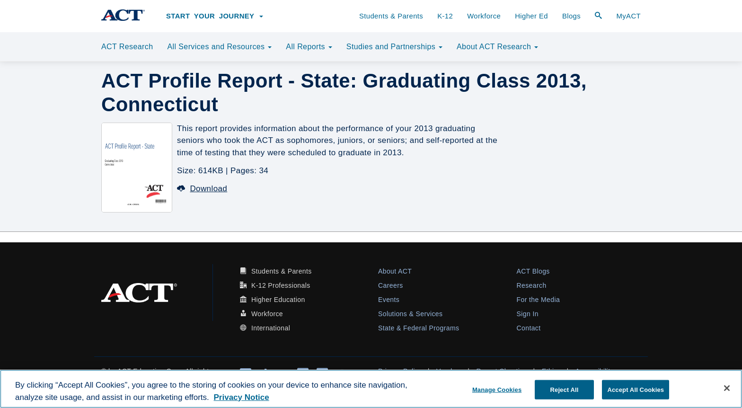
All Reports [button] (309, 47)
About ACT (395, 271)
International (270, 328)
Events (388, 299)
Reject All (564, 389)
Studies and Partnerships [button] (394, 47)
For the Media (538, 299)
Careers (390, 285)
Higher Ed (531, 16)
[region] (371, 389)
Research (532, 285)
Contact (529, 328)
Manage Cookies (496, 389)
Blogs (571, 16)
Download (202, 188)
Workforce (484, 16)
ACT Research (127, 47)
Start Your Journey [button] (214, 16)
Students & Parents (391, 16)
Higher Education (278, 299)
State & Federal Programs (418, 328)
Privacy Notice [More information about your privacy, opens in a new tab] (241, 397)
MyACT (628, 16)
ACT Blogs (533, 271)
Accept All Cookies (635, 389)
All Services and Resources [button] (219, 47)
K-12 (445, 16)
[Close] (726, 388)
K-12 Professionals (280, 285)
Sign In (528, 314)
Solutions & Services (410, 314)
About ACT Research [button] (497, 47)
